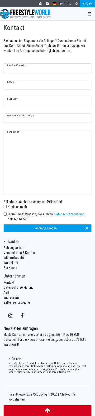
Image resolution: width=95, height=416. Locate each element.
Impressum (11, 297)
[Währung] (62, 3)
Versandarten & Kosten (19, 253)
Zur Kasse (10, 268)
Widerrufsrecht (14, 258)
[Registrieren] (47, 3)
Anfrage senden (61, 228)
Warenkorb (11, 263)
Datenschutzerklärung (18, 287)
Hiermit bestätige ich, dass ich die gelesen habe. (46, 216)
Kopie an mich (17, 207)
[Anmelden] (40, 3)
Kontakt (9, 282)
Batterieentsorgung (17, 302)
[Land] (54, 3)
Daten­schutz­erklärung (44, 366)
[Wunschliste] (76, 3)
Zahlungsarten (13, 248)
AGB (6, 292)
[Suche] (69, 3)
